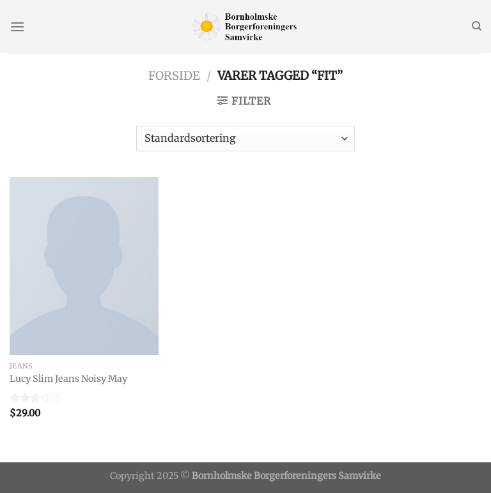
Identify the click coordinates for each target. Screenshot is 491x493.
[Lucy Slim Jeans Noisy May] (84, 266)
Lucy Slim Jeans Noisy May (68, 378)
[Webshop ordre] (245, 138)
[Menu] (17, 26)
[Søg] (476, 26)
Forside (174, 75)
